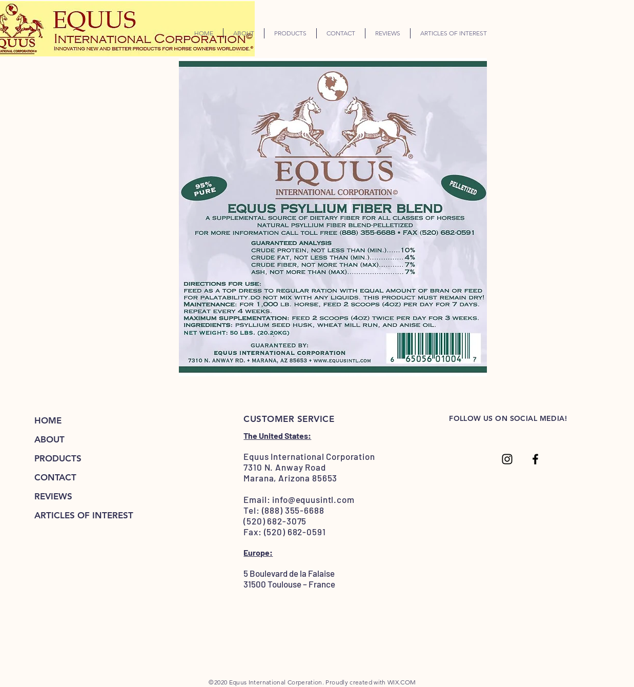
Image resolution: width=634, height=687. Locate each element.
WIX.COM (401, 682)
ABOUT (49, 439)
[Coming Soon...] (507, 459)
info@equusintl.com (313, 499)
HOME (48, 420)
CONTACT (55, 477)
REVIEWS (53, 496)
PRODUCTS (57, 458)
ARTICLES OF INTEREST (83, 515)
